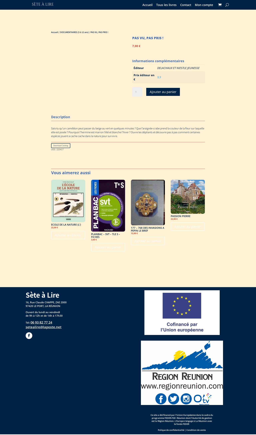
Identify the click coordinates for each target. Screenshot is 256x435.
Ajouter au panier (163, 92)
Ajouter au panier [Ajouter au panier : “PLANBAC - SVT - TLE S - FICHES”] (108, 248)
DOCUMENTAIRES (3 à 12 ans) (74, 32)
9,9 (159, 77)
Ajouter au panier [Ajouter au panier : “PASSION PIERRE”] (187, 227)
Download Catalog (62, 145)
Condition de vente (196, 430)
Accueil (147, 5)
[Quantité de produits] (137, 92)
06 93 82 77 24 (41, 323)
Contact (185, 5)
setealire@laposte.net (43, 327)
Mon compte (204, 5)
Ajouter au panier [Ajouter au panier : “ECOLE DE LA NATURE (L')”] (68, 235)
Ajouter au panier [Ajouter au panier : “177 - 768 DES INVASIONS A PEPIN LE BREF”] (148, 241)
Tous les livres (166, 5)
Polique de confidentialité (171, 430)
